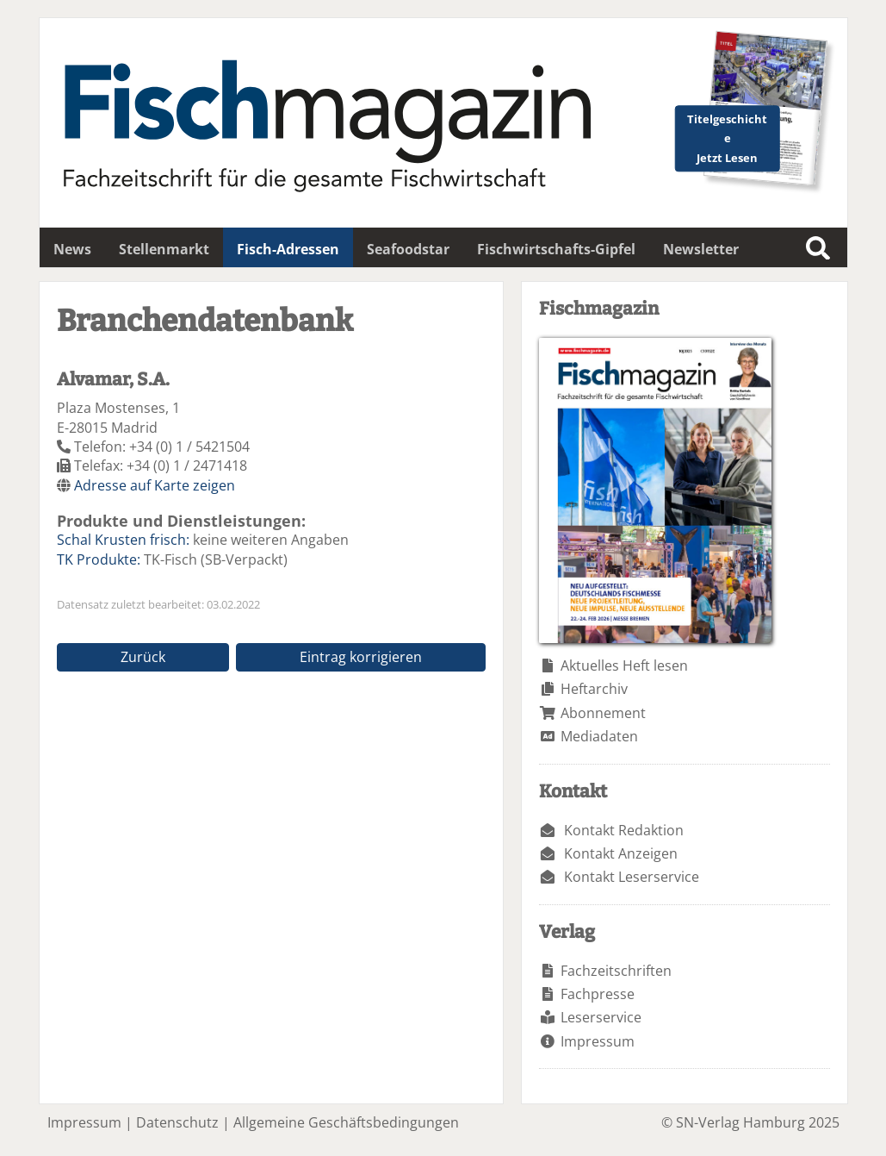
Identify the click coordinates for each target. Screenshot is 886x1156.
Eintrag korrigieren (361, 656)
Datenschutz (177, 1122)
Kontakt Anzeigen (621, 853)
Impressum (598, 1041)
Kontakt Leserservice (631, 876)
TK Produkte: (98, 559)
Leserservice (601, 1017)
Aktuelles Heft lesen (624, 665)
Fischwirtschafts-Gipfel (556, 249)
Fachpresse (598, 993)
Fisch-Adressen (288, 249)
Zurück (143, 656)
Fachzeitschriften (616, 970)
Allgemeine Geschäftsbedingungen (346, 1122)
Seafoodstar (408, 249)
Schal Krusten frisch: (123, 539)
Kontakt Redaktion (624, 830)
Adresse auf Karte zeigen (154, 485)
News (72, 249)
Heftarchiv (594, 688)
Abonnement (603, 712)
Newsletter (701, 249)
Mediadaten (599, 736)
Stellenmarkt (164, 249)
